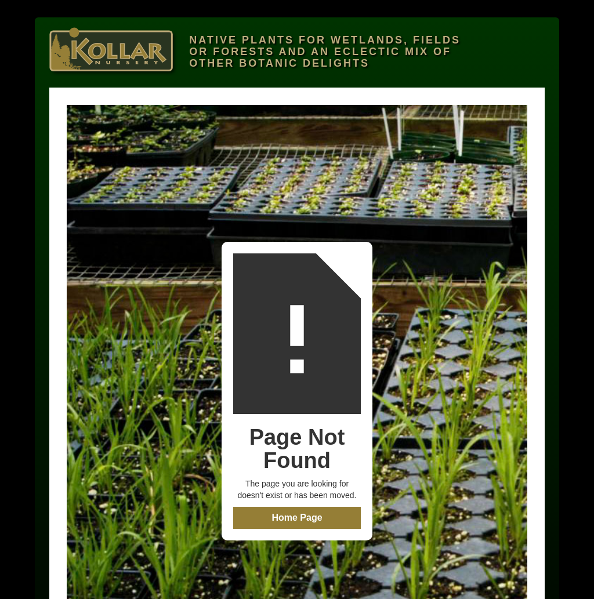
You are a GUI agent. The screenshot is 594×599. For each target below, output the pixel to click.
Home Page (296, 517)
